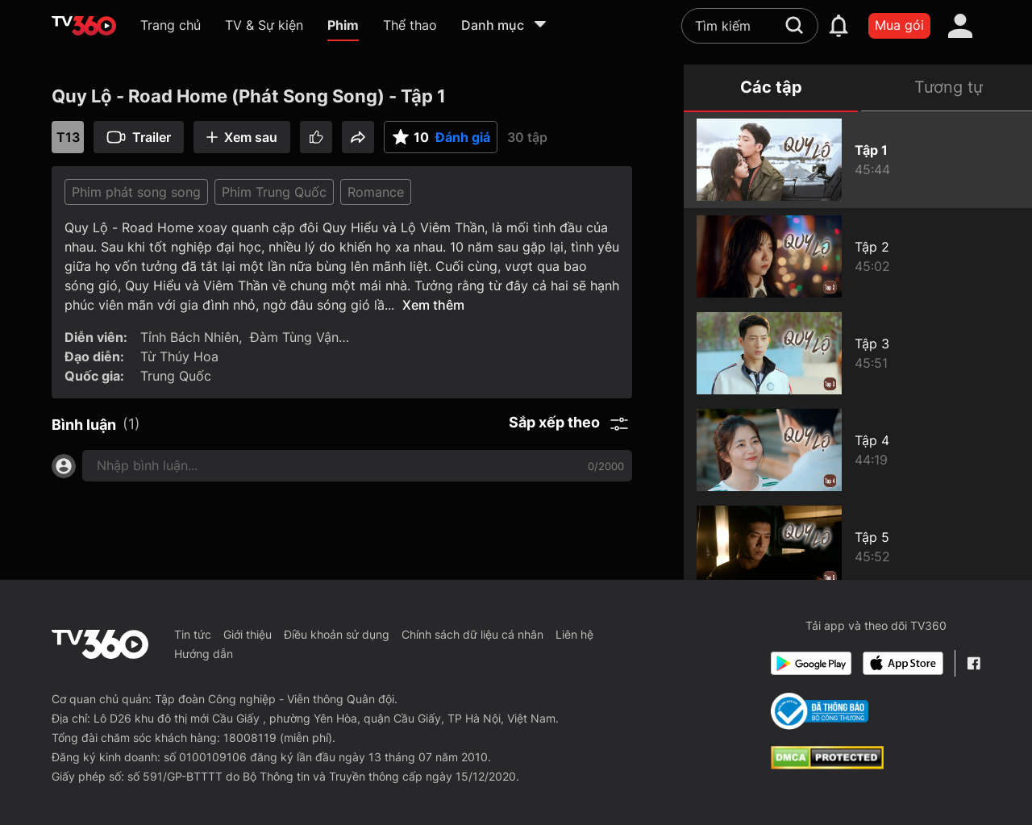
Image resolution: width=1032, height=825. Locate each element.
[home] (84, 26)
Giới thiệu (247, 634)
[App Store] (903, 663)
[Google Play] (811, 663)
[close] (990, 48)
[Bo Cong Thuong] (819, 711)
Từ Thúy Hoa (179, 356)
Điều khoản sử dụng (336, 634)
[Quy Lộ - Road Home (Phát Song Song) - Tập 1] (858, 159)
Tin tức (192, 634)
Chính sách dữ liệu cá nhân (472, 634)
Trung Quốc (175, 376)
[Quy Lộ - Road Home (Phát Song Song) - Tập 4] (858, 450)
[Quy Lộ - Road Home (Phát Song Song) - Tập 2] (858, 256)
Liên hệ (574, 634)
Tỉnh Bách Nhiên (189, 337)
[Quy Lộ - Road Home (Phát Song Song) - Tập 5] (858, 546)
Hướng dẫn (203, 653)
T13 (68, 137)
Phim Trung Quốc (274, 192)
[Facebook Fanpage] (973, 663)
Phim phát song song (136, 192)
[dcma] (827, 764)
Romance (375, 192)
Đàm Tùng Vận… (299, 337)
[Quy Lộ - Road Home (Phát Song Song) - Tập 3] (858, 353)
